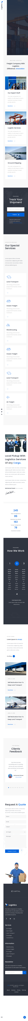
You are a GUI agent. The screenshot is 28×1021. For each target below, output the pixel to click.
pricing (18, 990)
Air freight (9, 928)
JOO (8, 985)
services (13, 990)
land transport (10, 933)
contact (16, 992)
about (8, 990)
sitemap (24, 990)
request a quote (12, 851)
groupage (9, 935)
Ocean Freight (10, 949)
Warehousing (9, 947)
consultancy (9, 937)
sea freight (9, 931)
